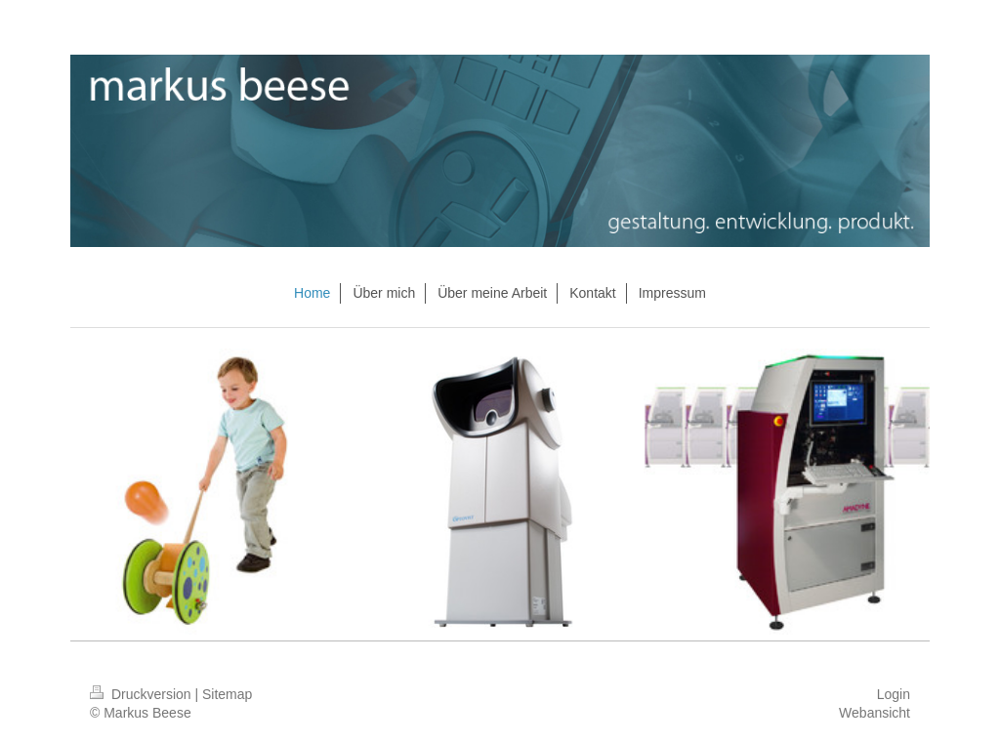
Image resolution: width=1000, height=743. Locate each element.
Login (893, 694)
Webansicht (874, 713)
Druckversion (142, 694)
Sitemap (227, 694)
